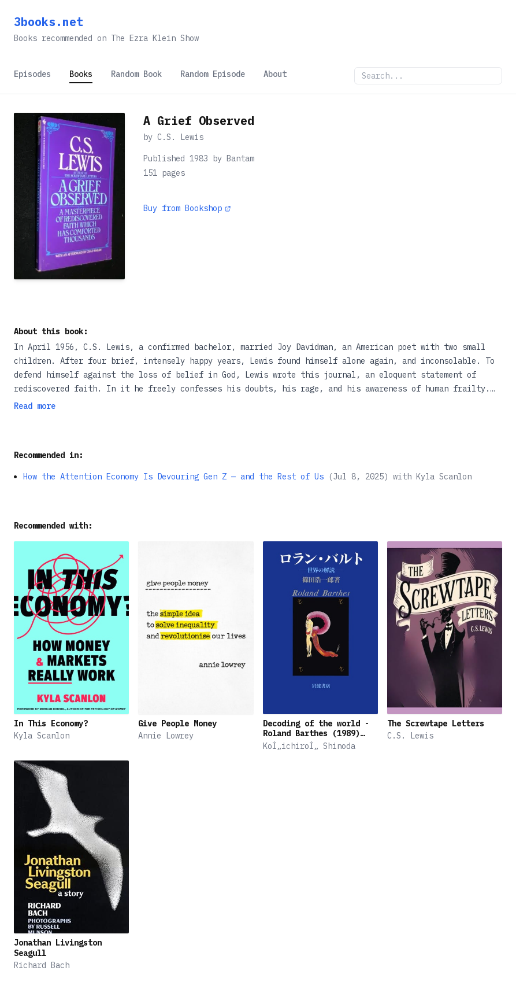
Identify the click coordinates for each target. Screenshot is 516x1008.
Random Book (136, 74)
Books (80, 74)
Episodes (32, 74)
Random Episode (212, 74)
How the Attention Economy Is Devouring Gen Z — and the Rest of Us (173, 476)
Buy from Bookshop (187, 208)
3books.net (48, 21)
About (275, 74)
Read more (34, 406)
